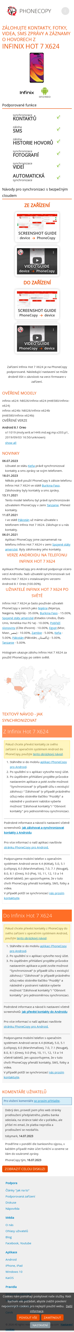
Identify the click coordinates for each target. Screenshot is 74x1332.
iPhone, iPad (14, 1265)
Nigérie (43, 608)
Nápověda (12, 1208)
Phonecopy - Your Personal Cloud (29, 11)
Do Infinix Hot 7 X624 (37, 304)
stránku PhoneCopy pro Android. (26, 847)
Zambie (37, 633)
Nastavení (40, 1325)
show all (10, 443)
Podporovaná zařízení (20, 1196)
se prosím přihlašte (47, 1101)
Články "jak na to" (17, 1190)
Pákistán (23, 520)
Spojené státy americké (18, 618)
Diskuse (11, 1202)
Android (11, 1259)
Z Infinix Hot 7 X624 (37, 227)
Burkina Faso (51, 485)
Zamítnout (52, 1317)
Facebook (12, 1243)
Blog (9, 1237)
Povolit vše (28, 1317)
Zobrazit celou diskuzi (25, 1169)
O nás (9, 1225)
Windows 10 (14, 1272)
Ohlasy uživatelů (17, 1231)
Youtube (25, 1243)
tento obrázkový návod (48, 754)
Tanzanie (53, 505)
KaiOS (10, 1278)
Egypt (53, 628)
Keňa (31, 466)
